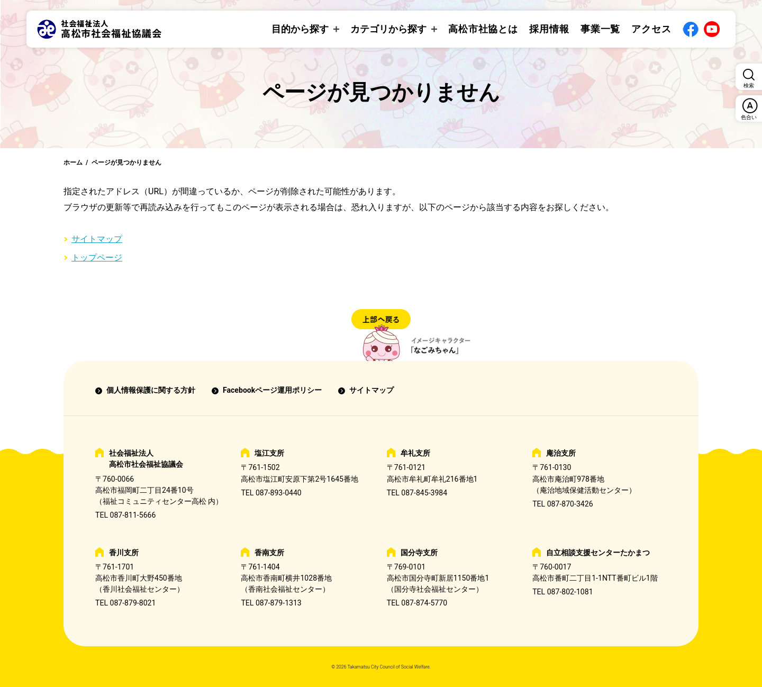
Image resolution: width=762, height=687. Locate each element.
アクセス (651, 28)
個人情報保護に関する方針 (150, 390)
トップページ (96, 257)
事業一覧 (600, 28)
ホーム (73, 162)
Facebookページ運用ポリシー (272, 390)
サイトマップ (96, 239)
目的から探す (300, 28)
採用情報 (549, 28)
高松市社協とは (483, 28)
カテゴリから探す (388, 28)
